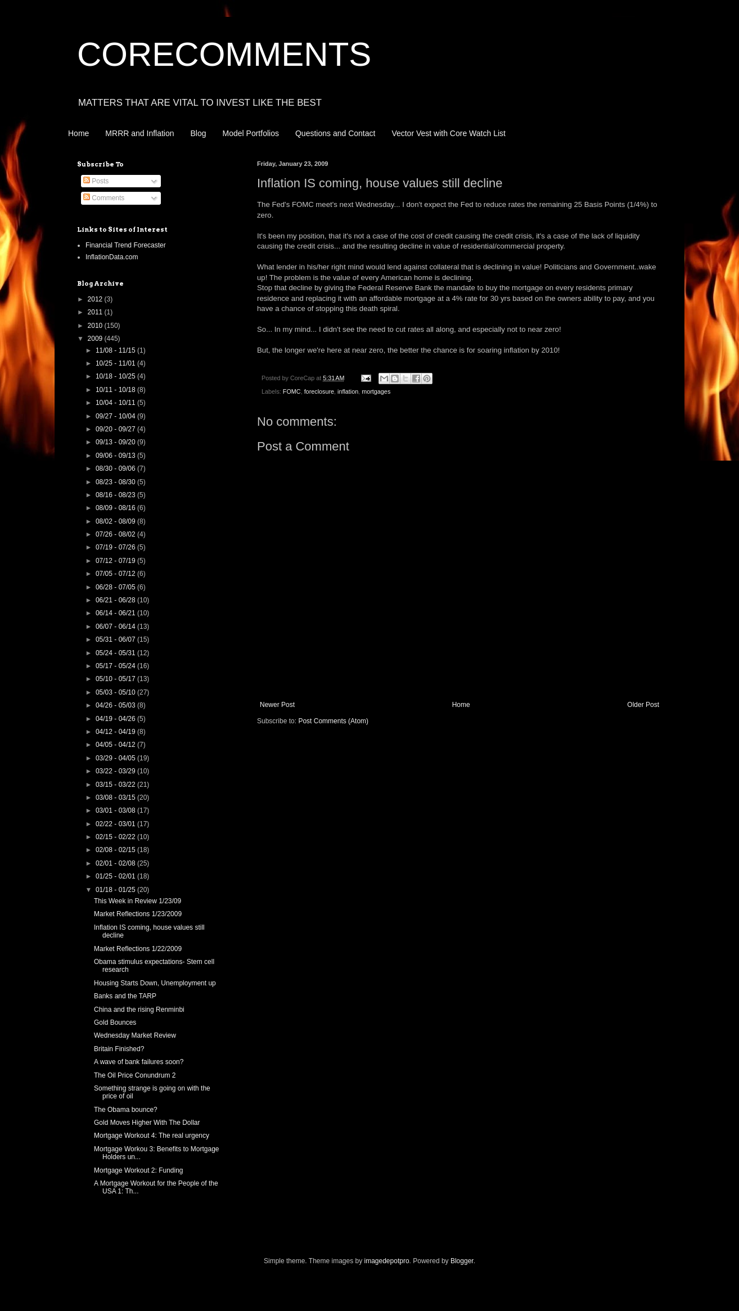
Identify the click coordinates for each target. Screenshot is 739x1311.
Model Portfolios (251, 133)
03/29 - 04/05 (116, 758)
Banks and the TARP (125, 996)
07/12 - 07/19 (116, 561)
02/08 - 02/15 (116, 850)
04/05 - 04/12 (116, 745)
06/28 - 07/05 (116, 587)
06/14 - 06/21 (116, 613)
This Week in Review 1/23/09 (137, 901)
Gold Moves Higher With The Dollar (147, 1123)
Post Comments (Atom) (333, 721)
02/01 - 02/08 (116, 863)
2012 (96, 299)
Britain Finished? (119, 1049)
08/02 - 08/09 (116, 521)
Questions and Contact (335, 133)
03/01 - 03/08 (116, 810)
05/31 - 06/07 (116, 639)
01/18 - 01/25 (116, 890)
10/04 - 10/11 (116, 403)
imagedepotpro (386, 1261)
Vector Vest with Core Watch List (448, 133)
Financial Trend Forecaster (125, 245)
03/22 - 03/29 (116, 771)
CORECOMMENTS (224, 54)
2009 (96, 339)
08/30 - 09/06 (116, 468)
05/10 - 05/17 (116, 679)
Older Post (643, 705)
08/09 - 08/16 (116, 508)
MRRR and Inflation (139, 133)
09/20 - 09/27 (116, 429)
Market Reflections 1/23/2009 (138, 914)
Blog (198, 133)
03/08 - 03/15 (116, 797)
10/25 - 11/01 (116, 363)
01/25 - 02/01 (116, 876)
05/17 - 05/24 (116, 666)
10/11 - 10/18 (116, 390)
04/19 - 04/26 (116, 719)
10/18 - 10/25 (116, 376)
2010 (96, 326)
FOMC (292, 391)
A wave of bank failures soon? (138, 1062)
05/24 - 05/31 (116, 653)
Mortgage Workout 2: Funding (138, 1170)
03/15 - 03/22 (116, 785)
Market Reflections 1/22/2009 (138, 949)
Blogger (462, 1261)
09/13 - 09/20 (116, 442)
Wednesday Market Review (135, 1035)
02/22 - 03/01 (116, 824)
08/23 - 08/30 (116, 482)
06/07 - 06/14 (116, 626)
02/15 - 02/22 (116, 837)
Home (78, 133)
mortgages (376, 391)
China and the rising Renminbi (139, 1009)
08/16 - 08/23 (116, 495)
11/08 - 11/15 (116, 350)
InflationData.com (111, 257)
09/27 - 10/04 (116, 416)
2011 (96, 312)
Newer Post (277, 705)
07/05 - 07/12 (116, 574)
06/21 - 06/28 (116, 600)
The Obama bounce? (125, 1110)
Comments (103, 198)
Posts (96, 181)
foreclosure (319, 391)
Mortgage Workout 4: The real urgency (151, 1135)
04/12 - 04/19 (116, 732)
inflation (347, 391)
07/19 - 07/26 (116, 547)
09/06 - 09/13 (116, 455)
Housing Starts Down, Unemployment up (155, 983)
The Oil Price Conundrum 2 (134, 1075)
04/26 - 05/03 (116, 705)
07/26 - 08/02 (116, 534)
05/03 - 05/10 (116, 692)
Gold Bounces (115, 1022)
